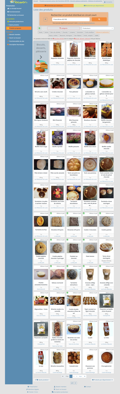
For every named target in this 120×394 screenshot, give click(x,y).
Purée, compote (88, 35)
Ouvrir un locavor (14, 38)
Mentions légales (32, 389)
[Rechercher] (99, 19)
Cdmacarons (106, 262)
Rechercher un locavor (15, 15)
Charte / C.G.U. (32, 392)
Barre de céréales (55, 32)
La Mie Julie (57, 236)
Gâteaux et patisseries (102, 32)
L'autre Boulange (57, 372)
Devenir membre (13, 34)
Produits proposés (14, 28)
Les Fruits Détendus (90, 289)
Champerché (106, 315)
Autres (46, 32)
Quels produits (13, 25)
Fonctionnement (13, 12)
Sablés (96, 35)
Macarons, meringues (66, 35)
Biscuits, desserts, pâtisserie (82, 38)
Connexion (108, 2)
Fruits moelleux (89, 32)
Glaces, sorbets (53, 35)
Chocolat (65, 32)
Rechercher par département (94, 6)
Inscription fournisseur (15, 44)
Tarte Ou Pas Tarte (57, 346)
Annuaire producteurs (15, 21)
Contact (87, 387)
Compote (72, 32)
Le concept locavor (14, 8)
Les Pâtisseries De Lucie (57, 64)
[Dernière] (84, 376)
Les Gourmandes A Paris (57, 315)
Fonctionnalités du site (15, 41)
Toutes (40, 32)
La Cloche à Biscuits (90, 344)
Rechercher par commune (54, 6)
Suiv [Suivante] (80, 376)
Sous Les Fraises (41, 315)
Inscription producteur (60, 392)
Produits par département (102, 380)
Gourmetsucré (41, 289)
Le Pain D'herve (57, 289)
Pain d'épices (78, 35)
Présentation (33, 387)
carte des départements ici (86, 23)
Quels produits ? (42, 380)
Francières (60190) (58, 38)
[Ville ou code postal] (71, 19)
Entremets (80, 32)
